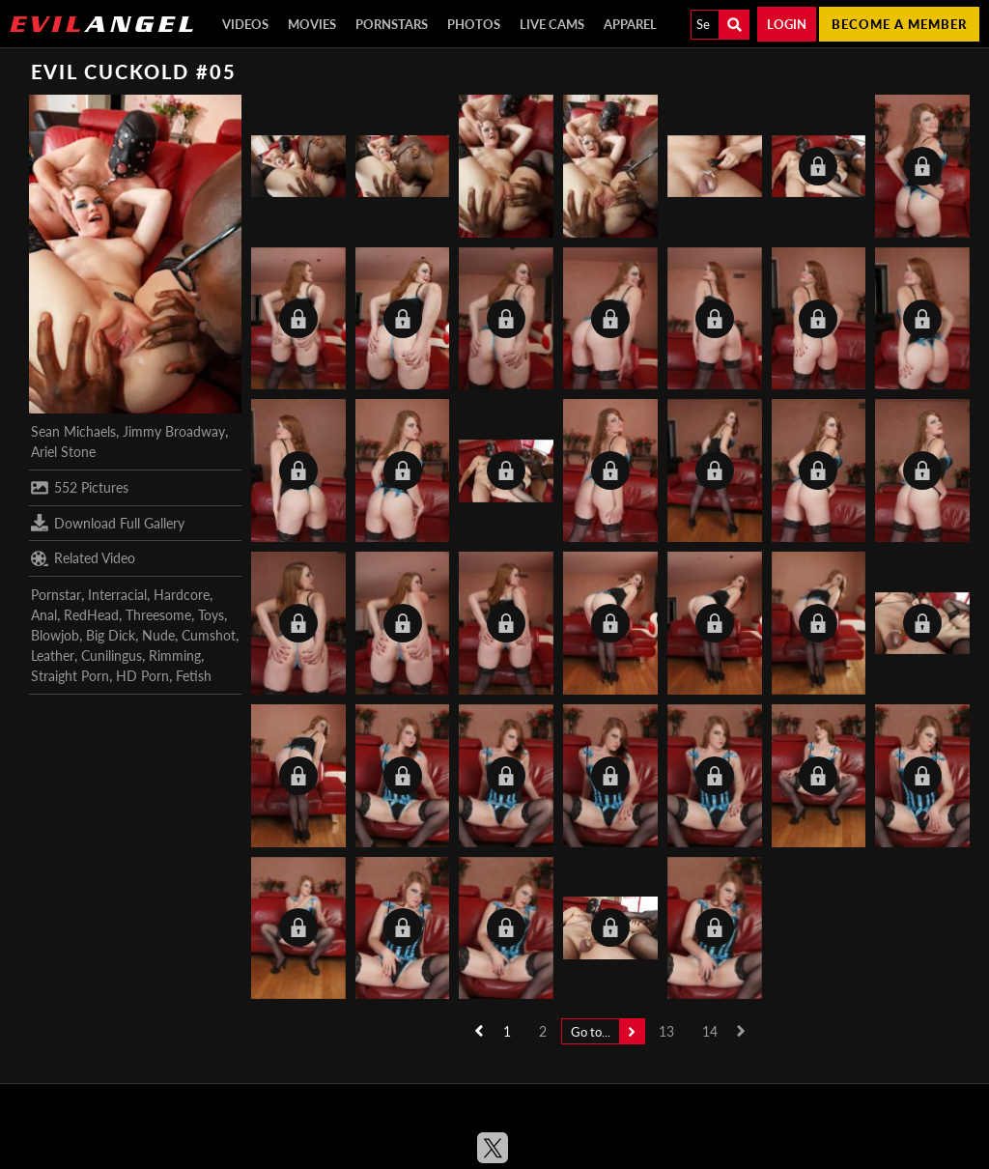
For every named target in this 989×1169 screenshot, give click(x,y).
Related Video (83, 558)
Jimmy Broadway (174, 431)
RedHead (91, 615)
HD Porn (142, 676)
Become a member (899, 24)
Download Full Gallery (107, 522)
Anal (44, 615)
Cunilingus (111, 655)
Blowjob (55, 635)
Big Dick (110, 635)
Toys (211, 615)
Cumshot (209, 635)
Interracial (117, 594)
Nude (158, 635)
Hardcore (182, 594)
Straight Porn (70, 676)
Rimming (175, 655)
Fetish (194, 676)
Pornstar (56, 594)
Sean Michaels (73, 431)
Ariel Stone (63, 451)
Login (786, 24)
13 (666, 1031)
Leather (52, 655)
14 (710, 1031)
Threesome (158, 615)
